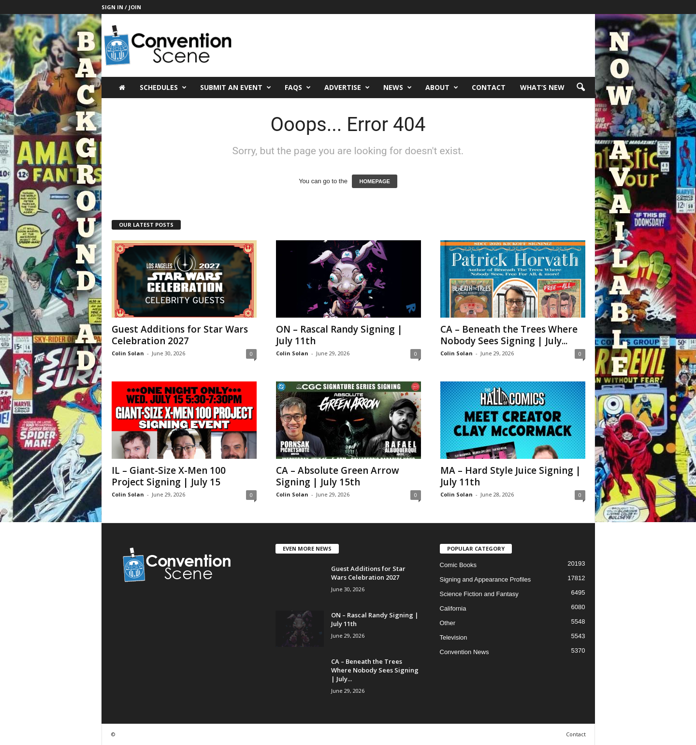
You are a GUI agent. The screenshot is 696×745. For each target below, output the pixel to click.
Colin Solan (128, 353)
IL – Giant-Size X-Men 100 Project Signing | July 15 (169, 476)
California (453, 608)
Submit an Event (235, 87)
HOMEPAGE (374, 181)
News (397, 87)
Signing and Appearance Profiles (485, 579)
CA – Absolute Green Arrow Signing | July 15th (337, 476)
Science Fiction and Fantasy (479, 594)
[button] (580, 87)
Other (448, 623)
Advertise (347, 87)
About (441, 87)
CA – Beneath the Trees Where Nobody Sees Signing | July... (509, 335)
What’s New (542, 87)
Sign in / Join (121, 7)
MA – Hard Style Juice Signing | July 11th (510, 476)
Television (453, 637)
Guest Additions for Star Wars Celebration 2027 (180, 335)
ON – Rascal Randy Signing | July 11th (339, 335)
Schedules (163, 87)
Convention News (464, 652)
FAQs (298, 87)
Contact (489, 87)
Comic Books (458, 565)
